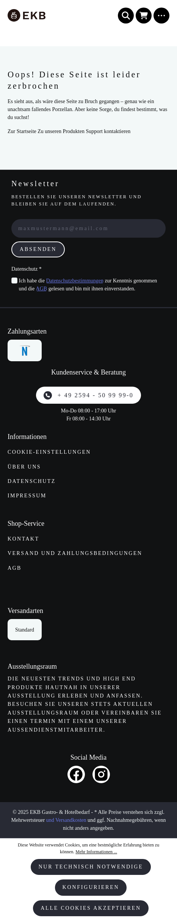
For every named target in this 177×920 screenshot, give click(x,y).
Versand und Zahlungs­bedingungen (75, 553)
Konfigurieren (91, 887)
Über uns (24, 467)
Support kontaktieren (108, 131)
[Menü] (161, 16)
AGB (41, 289)
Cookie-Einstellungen (49, 452)
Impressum (27, 495)
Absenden (38, 249)
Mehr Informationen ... (96, 851)
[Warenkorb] (144, 16)
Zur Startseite (22, 131)
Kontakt (23, 539)
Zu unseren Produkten (61, 131)
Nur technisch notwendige (90, 867)
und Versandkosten (66, 820)
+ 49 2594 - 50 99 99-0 (88, 395)
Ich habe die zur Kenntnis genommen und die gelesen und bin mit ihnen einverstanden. (88, 285)
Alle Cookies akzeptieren (91, 908)
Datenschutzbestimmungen (74, 281)
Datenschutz (32, 481)
